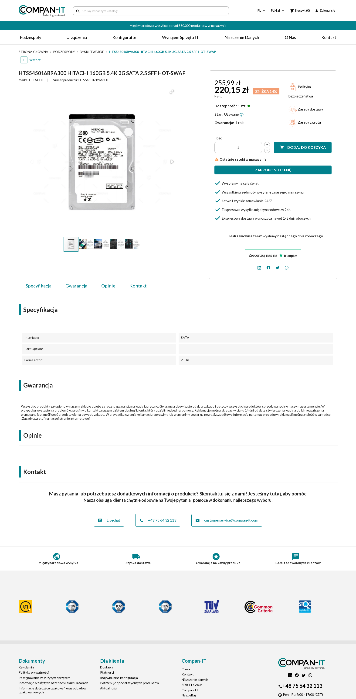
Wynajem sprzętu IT (180, 37)
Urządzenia (77, 37)
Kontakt (328, 37)
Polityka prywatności (34, 672)
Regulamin (26, 667)
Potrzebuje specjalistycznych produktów (129, 683)
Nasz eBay (189, 695)
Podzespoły (30, 37)
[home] (42, 11)
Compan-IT (190, 690)
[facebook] (268, 267)
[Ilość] (238, 147)
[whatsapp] (286, 267)
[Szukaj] (151, 10)
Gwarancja (76, 285)
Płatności (107, 672)
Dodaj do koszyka (303, 147)
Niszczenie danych (241, 37)
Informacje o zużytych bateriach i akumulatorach (53, 683)
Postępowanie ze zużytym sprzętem (44, 678)
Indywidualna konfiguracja (119, 678)
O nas (290, 37)
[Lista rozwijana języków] (261, 10)
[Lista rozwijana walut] (278, 10)
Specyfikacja (38, 285)
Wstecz (35, 60)
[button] (172, 92)
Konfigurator (124, 37)
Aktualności (108, 688)
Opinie (108, 285)
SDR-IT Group (192, 685)
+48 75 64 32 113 (157, 520)
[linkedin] (259, 267)
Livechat (109, 520)
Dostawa (106, 667)
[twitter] (277, 267)
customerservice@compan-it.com (226, 520)
